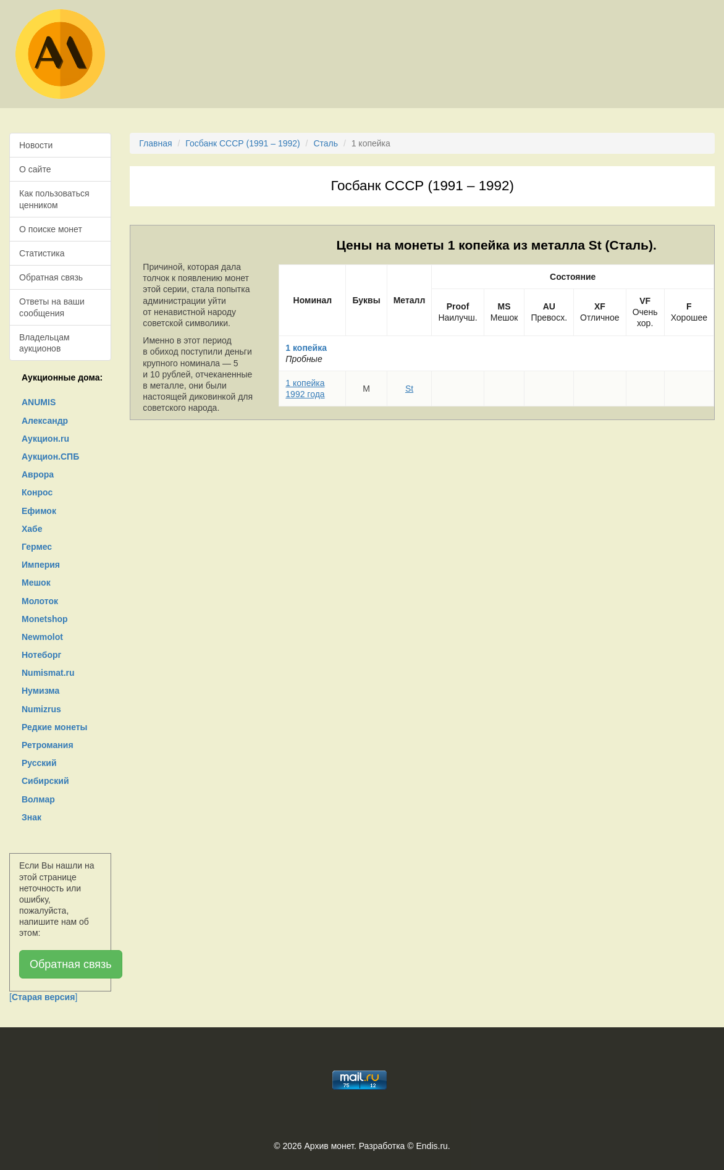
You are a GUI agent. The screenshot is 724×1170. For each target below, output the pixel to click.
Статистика (42, 253)
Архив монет (329, 1146)
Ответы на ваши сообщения (52, 307)
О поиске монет (50, 229)
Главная (155, 143)
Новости (36, 145)
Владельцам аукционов (44, 342)
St (409, 389)
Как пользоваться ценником (54, 198)
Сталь (325, 143)
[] (43, 997)
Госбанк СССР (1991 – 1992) (242, 143)
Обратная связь (51, 277)
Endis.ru (431, 1146)
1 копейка (306, 348)
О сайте (35, 169)
